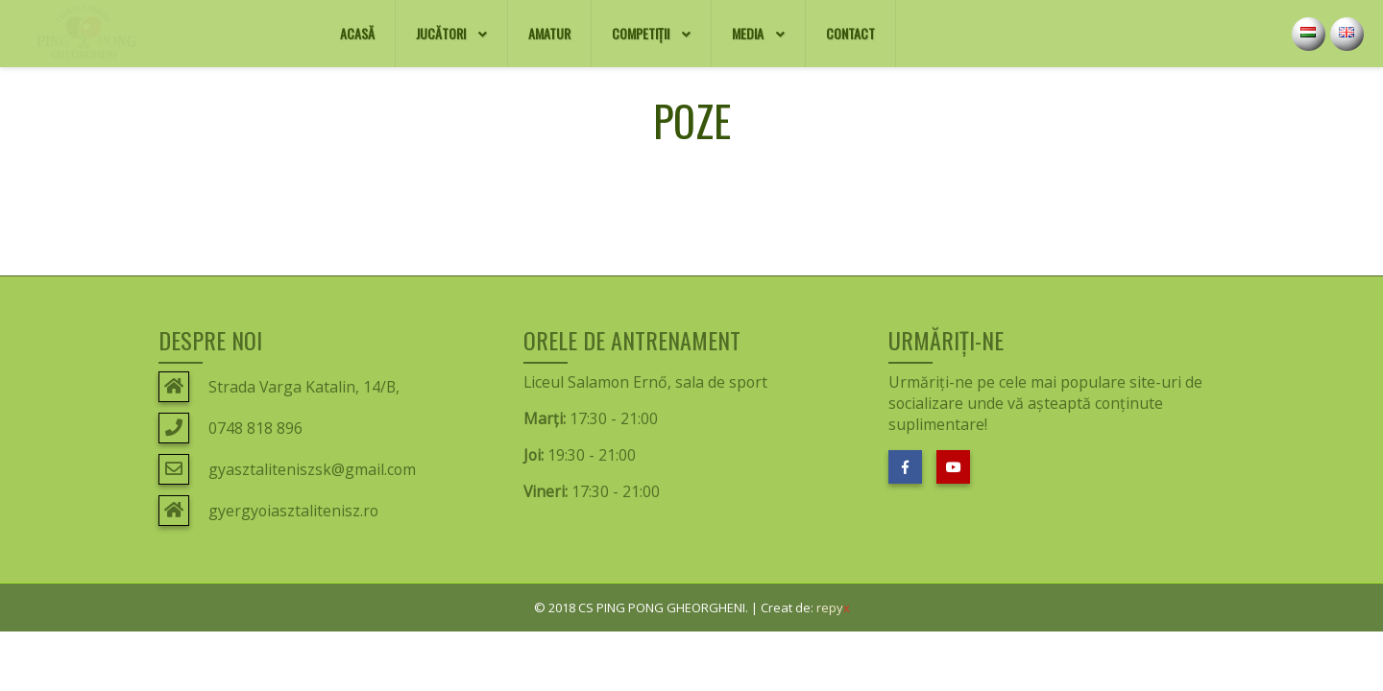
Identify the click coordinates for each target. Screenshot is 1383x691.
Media (758, 34)
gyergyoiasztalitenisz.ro (293, 510)
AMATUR (559, 21)
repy (833, 607)
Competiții (651, 34)
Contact (860, 21)
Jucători (451, 34)
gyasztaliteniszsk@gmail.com (312, 469)
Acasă (367, 21)
